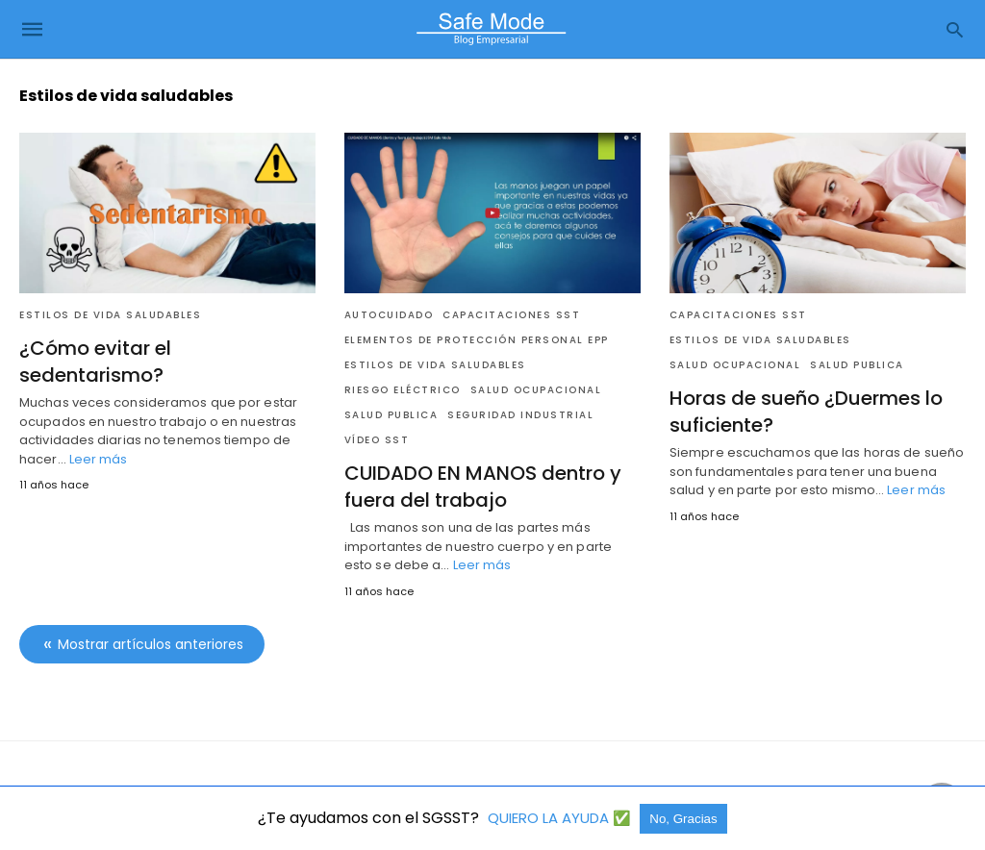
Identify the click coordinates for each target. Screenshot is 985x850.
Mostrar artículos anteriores (150, 644)
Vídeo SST (377, 440)
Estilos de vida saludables (110, 315)
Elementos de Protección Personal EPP (476, 340)
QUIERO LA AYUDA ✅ (561, 818)
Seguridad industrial (520, 415)
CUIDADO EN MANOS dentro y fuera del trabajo (482, 486)
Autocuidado (389, 315)
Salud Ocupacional (536, 390)
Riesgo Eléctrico (402, 390)
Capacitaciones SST (511, 315)
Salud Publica (391, 415)
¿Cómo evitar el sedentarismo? (95, 361)
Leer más (98, 459)
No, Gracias (683, 819)
